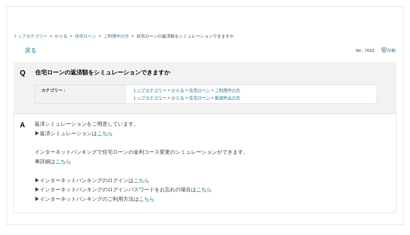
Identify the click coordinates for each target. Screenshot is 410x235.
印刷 (391, 50)
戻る (31, 50)
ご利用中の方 (116, 36)
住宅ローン (85, 36)
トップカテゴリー (30, 36)
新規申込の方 (227, 97)
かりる (61, 36)
